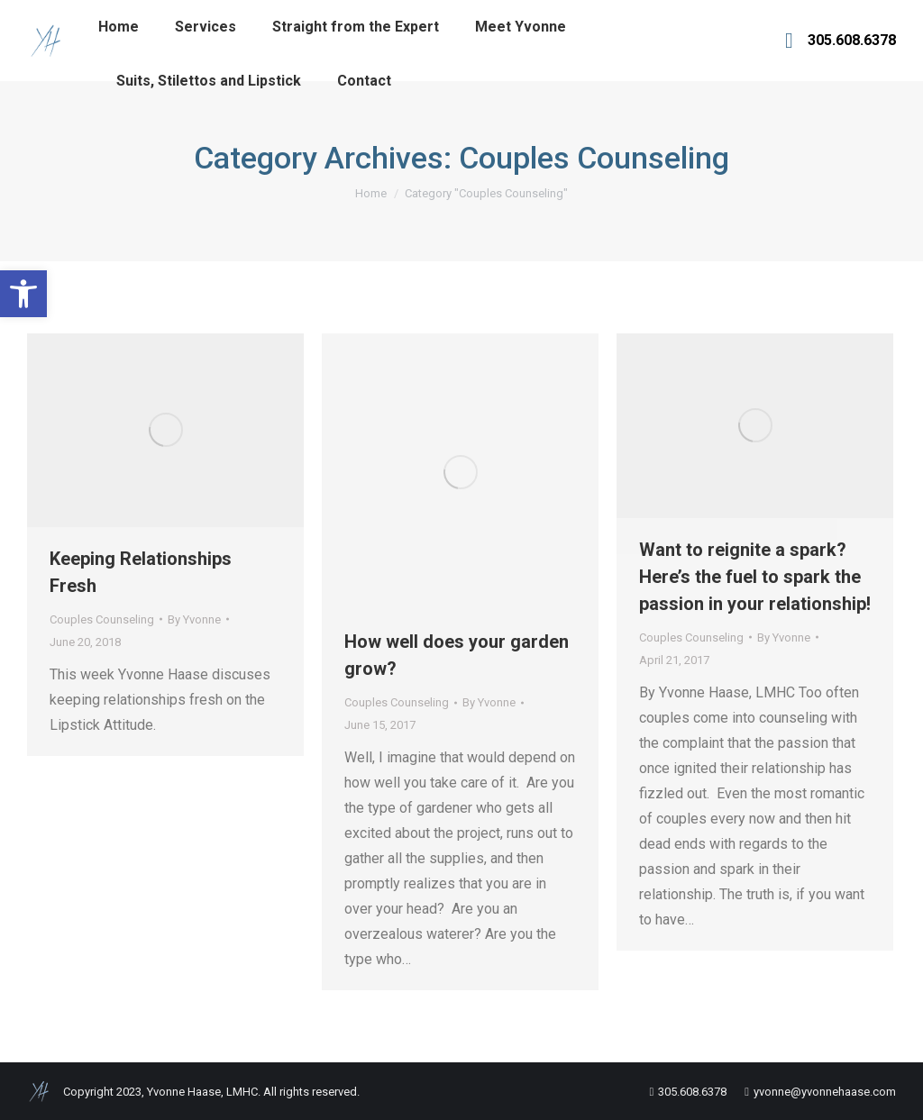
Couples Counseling (102, 619)
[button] (23, 293)
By (194, 619)
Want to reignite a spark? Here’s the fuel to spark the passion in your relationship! (755, 577)
